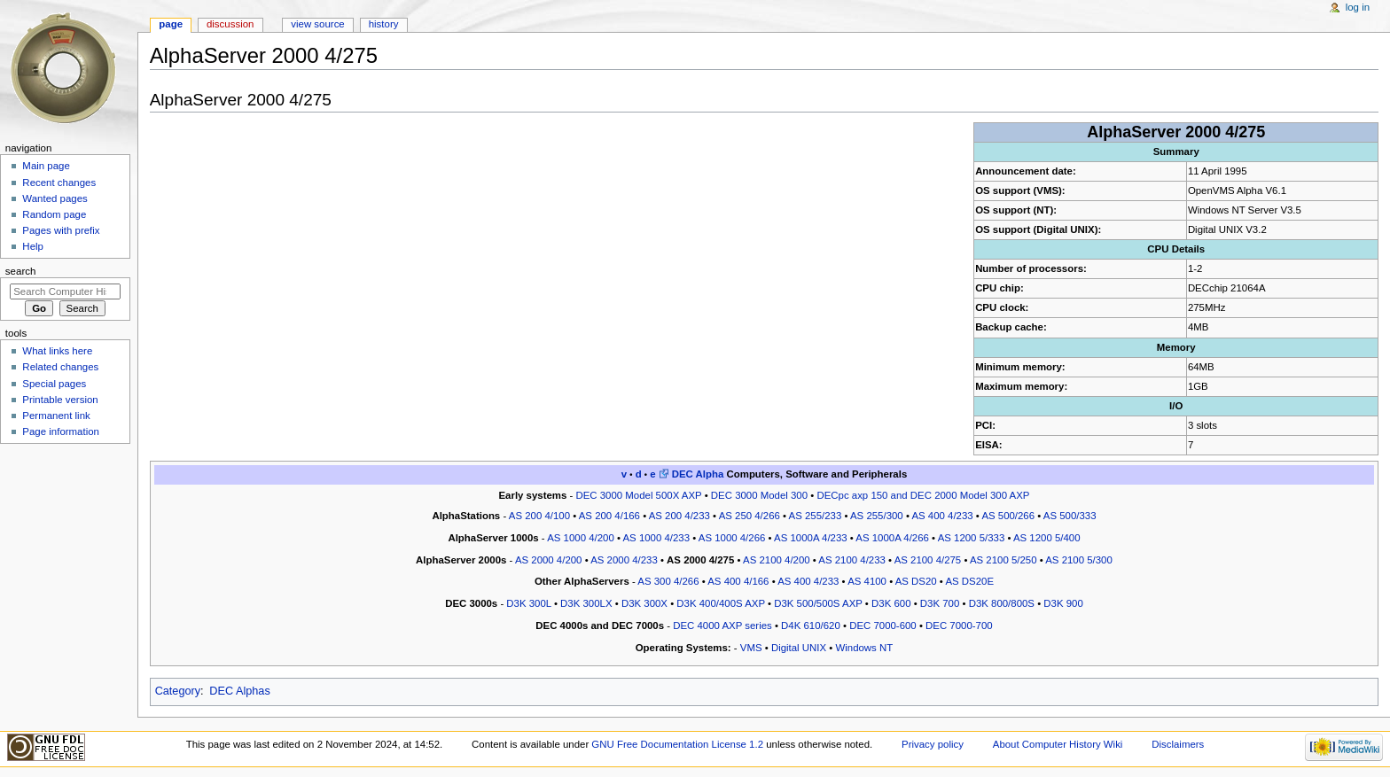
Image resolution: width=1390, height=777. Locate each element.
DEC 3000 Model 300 (759, 495)
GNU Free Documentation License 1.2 (677, 744)
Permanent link (56, 415)
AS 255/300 (876, 515)
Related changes (60, 366)
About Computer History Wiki (1058, 744)
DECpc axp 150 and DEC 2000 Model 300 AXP (922, 495)
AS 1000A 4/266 (892, 537)
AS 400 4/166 (738, 581)
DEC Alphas (239, 691)
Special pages (54, 383)
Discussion (230, 24)
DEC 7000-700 (959, 625)
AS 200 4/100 (539, 515)
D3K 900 (1062, 603)
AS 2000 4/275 (700, 560)
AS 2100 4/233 (852, 560)
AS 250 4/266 (749, 515)
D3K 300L (528, 603)
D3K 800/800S (1002, 603)
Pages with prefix (60, 230)
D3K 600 (890, 603)
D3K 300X (644, 603)
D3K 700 (939, 603)
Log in (1358, 7)
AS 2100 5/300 (1079, 560)
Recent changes (59, 182)
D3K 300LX (586, 603)
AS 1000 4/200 (580, 537)
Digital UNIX (798, 647)
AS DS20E (969, 581)
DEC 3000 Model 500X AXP (638, 495)
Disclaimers (1178, 744)
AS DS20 (916, 581)
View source (317, 24)
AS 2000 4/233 (624, 560)
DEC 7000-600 (883, 625)
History (384, 24)
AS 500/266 (1008, 515)
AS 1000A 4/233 (810, 537)
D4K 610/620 (810, 625)
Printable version (60, 399)
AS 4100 (866, 581)
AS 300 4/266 (668, 581)
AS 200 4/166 (609, 515)
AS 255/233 (815, 515)
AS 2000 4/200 (548, 560)
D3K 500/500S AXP (818, 603)
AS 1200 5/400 (1047, 537)
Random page (54, 214)
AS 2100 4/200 (776, 560)
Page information (60, 431)
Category (177, 691)
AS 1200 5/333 (971, 537)
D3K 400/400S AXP (720, 603)
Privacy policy (933, 744)
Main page (46, 165)
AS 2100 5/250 (1003, 560)
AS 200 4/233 (679, 515)
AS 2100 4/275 (928, 560)
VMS (751, 647)
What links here (57, 351)
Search (20, 271)
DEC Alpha (698, 474)
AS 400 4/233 (941, 515)
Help (32, 246)
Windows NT (864, 647)
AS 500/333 (1070, 515)
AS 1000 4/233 (656, 537)
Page (171, 24)
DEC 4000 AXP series (722, 625)
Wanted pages (54, 198)
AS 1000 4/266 (732, 537)
